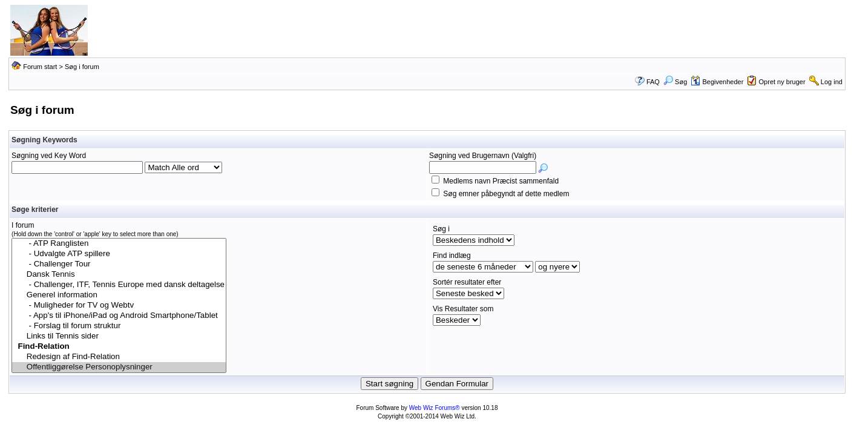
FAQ (653, 81)
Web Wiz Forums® (434, 408)
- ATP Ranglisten (119, 244)
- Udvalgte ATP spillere (119, 254)
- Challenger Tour (119, 264)
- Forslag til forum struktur (119, 326)
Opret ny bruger (782, 81)
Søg (675, 81)
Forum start (40, 66)
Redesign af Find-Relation (119, 357)
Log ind (832, 81)
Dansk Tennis (119, 274)
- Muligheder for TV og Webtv (119, 305)
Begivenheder (717, 81)
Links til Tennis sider (119, 336)
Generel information (119, 295)
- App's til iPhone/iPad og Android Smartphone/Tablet (119, 316)
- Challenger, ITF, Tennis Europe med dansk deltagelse (119, 285)
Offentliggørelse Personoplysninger (119, 367)
